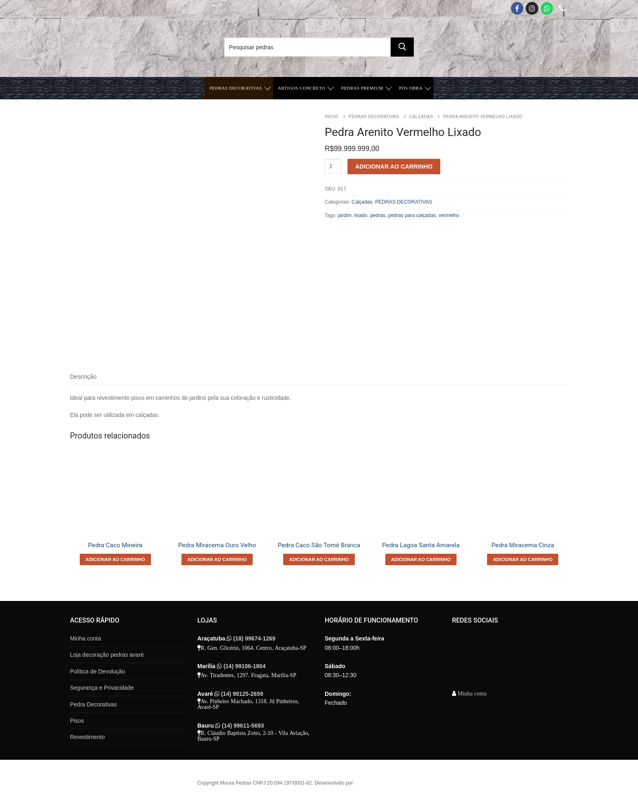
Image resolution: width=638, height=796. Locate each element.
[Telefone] (561, 8)
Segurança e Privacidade (101, 687)
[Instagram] (532, 8)
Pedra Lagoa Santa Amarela (420, 545)
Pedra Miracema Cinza (523, 545)
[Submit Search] (402, 47)
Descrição (83, 376)
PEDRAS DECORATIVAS (374, 116)
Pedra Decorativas (93, 704)
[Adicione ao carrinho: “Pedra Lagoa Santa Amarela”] (421, 559)
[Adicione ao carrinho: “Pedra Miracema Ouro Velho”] (217, 559)
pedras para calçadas (412, 215)
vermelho (449, 215)
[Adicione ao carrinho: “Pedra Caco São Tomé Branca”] (318, 559)
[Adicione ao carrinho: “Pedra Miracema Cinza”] (522, 559)
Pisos (77, 720)
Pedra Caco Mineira (115, 545)
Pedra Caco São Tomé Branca (319, 545)
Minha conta (85, 638)
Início (332, 116)
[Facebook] (517, 8)
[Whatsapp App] (547, 8)
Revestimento (87, 737)
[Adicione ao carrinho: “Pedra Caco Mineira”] (115, 559)
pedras (377, 215)
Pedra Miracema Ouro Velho (217, 545)
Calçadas (421, 116)
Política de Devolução (97, 671)
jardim (345, 215)
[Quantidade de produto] (333, 166)
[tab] (83, 377)
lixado (360, 215)
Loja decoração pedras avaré (107, 654)
